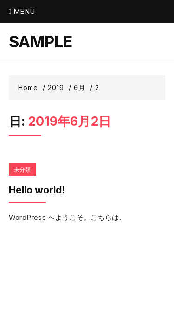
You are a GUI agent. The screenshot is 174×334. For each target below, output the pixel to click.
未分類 (22, 169)
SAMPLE (40, 41)
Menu (22, 11)
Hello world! (37, 190)
